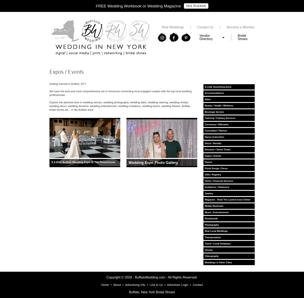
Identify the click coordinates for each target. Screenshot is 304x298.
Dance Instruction (214, 137)
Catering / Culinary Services (220, 118)
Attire (208, 99)
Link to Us (156, 284)
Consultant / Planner (216, 130)
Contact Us (205, 27)
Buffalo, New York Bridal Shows (152, 292)
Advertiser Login (177, 284)
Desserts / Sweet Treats (218, 149)
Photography (212, 225)
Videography (212, 256)
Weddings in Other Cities (218, 262)
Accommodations (214, 93)
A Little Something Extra (218, 87)
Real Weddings (173, 27)
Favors (208, 162)
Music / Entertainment (217, 212)
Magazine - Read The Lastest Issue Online (228, 199)
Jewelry (209, 193)
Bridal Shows (243, 37)
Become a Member (241, 27)
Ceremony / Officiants (217, 124)
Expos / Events (213, 156)
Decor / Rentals (213, 143)
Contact (198, 284)
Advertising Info (135, 284)
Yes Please (196, 6)
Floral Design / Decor (216, 168)
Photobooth (211, 218)
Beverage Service (214, 112)
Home (105, 284)
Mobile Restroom (214, 206)
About (117, 284)
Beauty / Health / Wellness (219, 105)
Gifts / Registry (213, 174)
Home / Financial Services (219, 181)
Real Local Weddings (216, 231)
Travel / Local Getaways (218, 243)
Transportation (213, 237)
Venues (209, 250)
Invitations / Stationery (217, 187)
